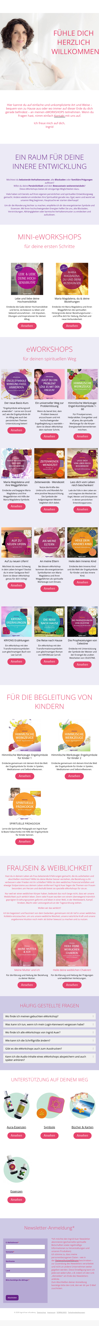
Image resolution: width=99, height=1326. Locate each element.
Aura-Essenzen (16, 1133)
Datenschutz (41, 1318)
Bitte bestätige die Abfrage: (17, 1286)
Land (8, 1276)
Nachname (10, 1267)
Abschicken (12, 1303)
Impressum (51, 1318)
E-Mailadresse (12, 1248)
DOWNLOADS (62, 1318)
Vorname (10, 1258)
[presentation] (25, 1293)
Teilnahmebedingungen (76, 1318)
